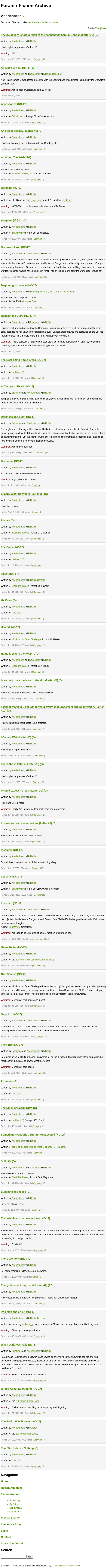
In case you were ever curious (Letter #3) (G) (29, 823)
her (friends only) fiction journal (43, 22)
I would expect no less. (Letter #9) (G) (24, 790)
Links (4, 1530)
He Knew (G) (9, 600)
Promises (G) (9, 1081)
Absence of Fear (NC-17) (16, 67)
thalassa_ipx (28, 1324)
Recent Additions (12, 1487)
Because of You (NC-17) (16, 247)
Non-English (15, 1508)
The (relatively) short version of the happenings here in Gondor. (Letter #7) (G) (50, 34)
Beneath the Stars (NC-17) (17, 315)
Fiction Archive (10, 1494)
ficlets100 (16, 612)
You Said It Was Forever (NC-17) (21, 1421)
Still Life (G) (8, 1161)
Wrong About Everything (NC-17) (21, 1388)
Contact (6, 1537)
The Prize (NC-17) (12, 1044)
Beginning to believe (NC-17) (19, 285)
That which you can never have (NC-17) (25, 1218)
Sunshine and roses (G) (16, 1191)
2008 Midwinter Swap (26, 1433)
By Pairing (14, 1500)
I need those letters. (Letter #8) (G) (22, 764)
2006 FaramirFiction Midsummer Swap (35, 959)
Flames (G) (8, 520)
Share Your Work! (12, 1543)
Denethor (56, 74)
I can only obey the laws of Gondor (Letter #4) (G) (32, 680)
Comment (38, 59)
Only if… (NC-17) (11, 1014)
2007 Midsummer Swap (27, 1401)
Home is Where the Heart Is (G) (20, 653)
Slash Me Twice (20, 173)
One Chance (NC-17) (13, 974)
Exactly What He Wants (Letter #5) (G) (24, 493)
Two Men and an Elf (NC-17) (18, 1311)
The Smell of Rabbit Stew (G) (19, 1107)
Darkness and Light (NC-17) (18, 416)
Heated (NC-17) (10, 627)
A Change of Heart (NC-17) (17, 386)
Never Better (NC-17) (14, 947)
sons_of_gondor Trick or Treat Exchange (32, 1147)
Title (97, 28)
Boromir (41, 580)
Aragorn (34, 1427)
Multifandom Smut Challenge (26, 639)
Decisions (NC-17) (12, 461)
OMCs (48, 909)
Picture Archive (10, 1518)
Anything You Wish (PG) (16, 157)
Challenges (15, 1511)
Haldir (33, 41)
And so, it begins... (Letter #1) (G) (21, 130)
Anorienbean (17, 41)
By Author (14, 1504)
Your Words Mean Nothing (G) (19, 1448)
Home (4, 1481)
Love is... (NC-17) (11, 903)
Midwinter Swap (29, 301)
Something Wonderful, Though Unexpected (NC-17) (33, 1134)
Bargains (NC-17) (11, 187)
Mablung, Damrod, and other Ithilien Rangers (52, 291)
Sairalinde (34, 74)
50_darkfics (67, 200)
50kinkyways (18, 116)
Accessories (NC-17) (13, 104)
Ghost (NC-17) (10, 573)
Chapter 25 (14, 927)
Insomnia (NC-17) (12, 850)
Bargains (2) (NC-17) (13, 220)
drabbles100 (18, 372)
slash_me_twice (34, 200)
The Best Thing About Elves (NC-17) (23, 359)
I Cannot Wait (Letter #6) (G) (18, 737)
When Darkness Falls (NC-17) (19, 1344)
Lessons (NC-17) (11, 876)
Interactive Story (11, 1524)
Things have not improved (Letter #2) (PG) (27, 1285)
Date (103, 28)
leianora (61, 1147)
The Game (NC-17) (12, 547)
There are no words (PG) (16, 1258)
